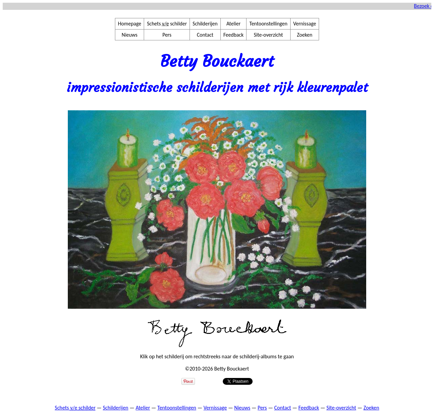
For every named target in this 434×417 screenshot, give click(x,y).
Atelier (233, 23)
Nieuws (130, 35)
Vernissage (304, 23)
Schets (75, 407)
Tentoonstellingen (268, 23)
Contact (205, 35)
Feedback (233, 35)
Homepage (129, 23)
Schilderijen (205, 23)
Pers (167, 35)
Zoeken (304, 35)
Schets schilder (167, 23)
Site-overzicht (268, 35)
